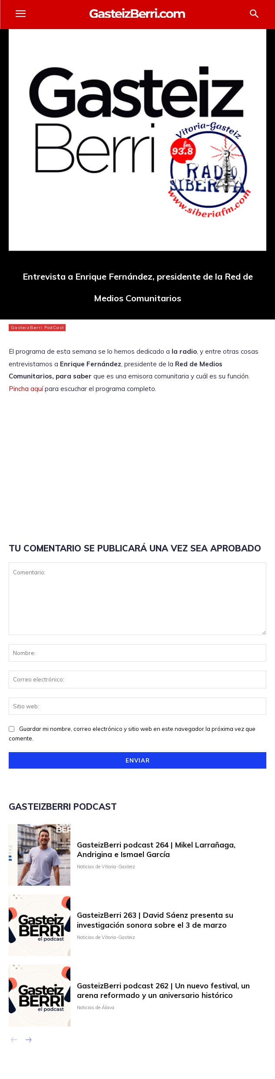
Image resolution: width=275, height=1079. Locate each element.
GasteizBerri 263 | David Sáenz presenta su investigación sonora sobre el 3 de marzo (155, 919)
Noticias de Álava (95, 1007)
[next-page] (28, 1040)
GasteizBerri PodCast (37, 327)
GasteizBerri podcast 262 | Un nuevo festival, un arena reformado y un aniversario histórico (163, 990)
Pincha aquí (26, 389)
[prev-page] (14, 1040)
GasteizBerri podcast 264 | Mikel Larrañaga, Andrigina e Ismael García (156, 849)
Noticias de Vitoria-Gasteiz (106, 866)
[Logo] (137, 13)
